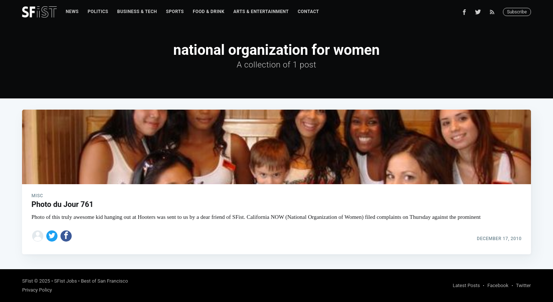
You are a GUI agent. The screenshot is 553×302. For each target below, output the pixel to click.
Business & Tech (137, 11)
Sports (175, 11)
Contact (308, 11)
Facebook (497, 285)
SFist (27, 281)
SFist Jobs (65, 281)
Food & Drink (208, 11)
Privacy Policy (37, 290)
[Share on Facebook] (66, 236)
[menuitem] (72, 11)
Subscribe (517, 12)
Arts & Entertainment (261, 11)
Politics (98, 11)
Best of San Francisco (104, 281)
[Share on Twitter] (52, 236)
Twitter (523, 285)
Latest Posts (466, 285)
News (72, 11)
